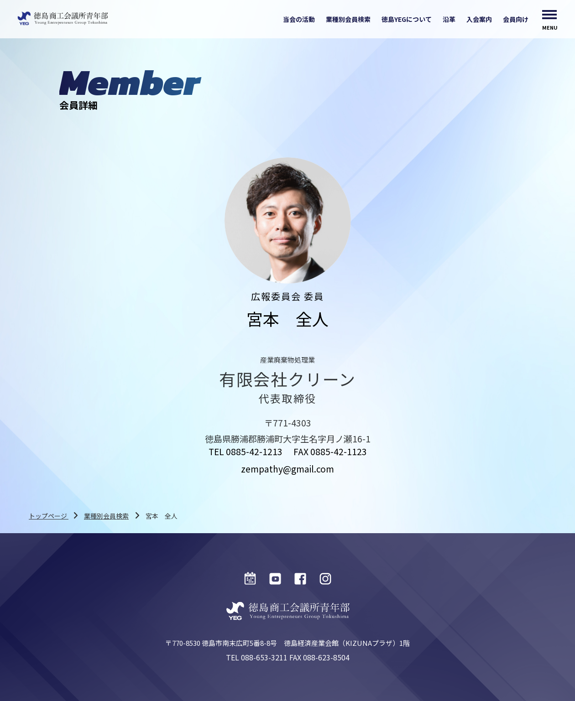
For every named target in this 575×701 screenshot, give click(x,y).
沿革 (449, 19)
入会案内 (479, 19)
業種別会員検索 (348, 19)
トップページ (48, 515)
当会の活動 (299, 19)
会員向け (515, 19)
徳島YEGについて (407, 19)
